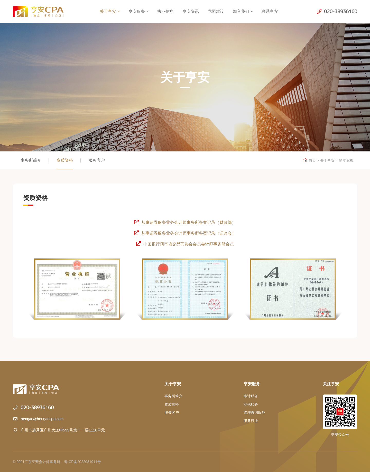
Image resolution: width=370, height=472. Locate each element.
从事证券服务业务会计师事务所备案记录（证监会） (185, 233)
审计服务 (251, 396)
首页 (312, 160)
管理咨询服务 (254, 412)
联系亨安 (270, 11)
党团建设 (216, 11)
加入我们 (243, 11)
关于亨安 (110, 11)
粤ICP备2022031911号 (82, 462)
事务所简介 (31, 160)
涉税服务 (251, 404)
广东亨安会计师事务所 (41, 11)
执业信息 (165, 11)
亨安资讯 (190, 11)
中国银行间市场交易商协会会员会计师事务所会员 (185, 244)
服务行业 (251, 421)
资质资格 (65, 160)
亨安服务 (138, 11)
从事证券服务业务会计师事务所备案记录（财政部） (185, 222)
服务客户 (96, 160)
